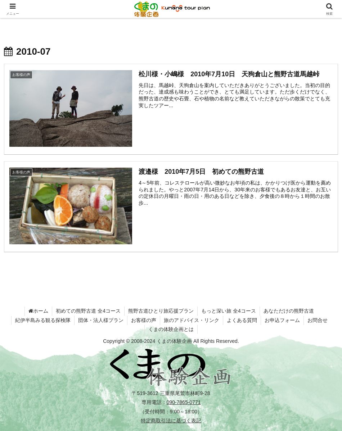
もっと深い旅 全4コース (228, 311)
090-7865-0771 (184, 402)
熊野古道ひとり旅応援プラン (161, 311)
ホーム (38, 311)
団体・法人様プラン (100, 320)
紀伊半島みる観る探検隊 (43, 320)
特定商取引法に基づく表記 (171, 420)
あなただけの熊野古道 (289, 311)
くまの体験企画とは (171, 329)
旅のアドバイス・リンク (191, 320)
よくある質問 (242, 320)
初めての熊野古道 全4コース (88, 311)
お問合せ (317, 320)
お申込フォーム (282, 320)
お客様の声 (143, 320)
